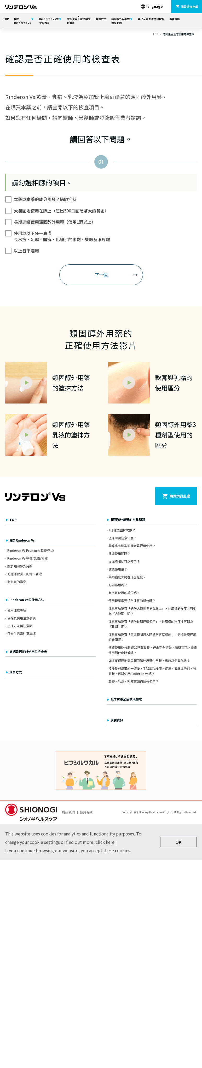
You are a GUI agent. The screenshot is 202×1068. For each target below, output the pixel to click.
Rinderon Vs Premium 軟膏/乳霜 (30, 550)
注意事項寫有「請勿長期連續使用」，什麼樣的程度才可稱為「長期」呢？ (150, 624)
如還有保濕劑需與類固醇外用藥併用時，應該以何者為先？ (149, 660)
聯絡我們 (68, 812)
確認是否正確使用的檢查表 (78, 21)
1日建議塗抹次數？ (121, 530)
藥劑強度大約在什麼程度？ (127, 577)
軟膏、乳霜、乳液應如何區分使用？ (133, 681)
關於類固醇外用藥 (19, 566)
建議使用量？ (117, 569)
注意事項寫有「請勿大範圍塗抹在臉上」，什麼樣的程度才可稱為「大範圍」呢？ (152, 611)
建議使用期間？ (119, 553)
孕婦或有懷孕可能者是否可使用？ (131, 545)
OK (178, 842)
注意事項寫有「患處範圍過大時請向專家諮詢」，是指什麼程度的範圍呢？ (152, 637)
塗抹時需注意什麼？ (122, 538)
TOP (6, 19)
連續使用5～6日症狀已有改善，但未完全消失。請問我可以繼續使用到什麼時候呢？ (152, 650)
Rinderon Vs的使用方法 (49, 21)
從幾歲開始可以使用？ (124, 561)
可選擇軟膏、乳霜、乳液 (24, 574)
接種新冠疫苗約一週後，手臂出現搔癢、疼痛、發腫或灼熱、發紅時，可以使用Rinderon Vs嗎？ (152, 671)
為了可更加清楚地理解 (151, 19)
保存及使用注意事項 (21, 618)
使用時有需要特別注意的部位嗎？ (131, 600)
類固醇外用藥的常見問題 (120, 21)
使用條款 (86, 812)
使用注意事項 (16, 610)
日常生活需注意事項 (21, 633)
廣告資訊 (174, 19)
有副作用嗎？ (117, 585)
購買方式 (101, 19)
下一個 (101, 274)
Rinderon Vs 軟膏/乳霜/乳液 (27, 558)
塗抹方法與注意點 (19, 626)
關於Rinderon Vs (22, 21)
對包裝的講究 (16, 581)
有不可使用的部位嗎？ (124, 592)
